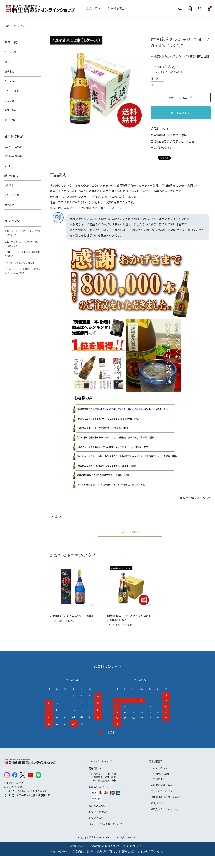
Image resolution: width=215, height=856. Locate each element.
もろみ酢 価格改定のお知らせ (19, 262)
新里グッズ (10, 52)
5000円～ (9, 166)
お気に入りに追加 (181, 97)
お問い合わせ (16, 782)
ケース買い (19, 25)
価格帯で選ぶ (116, 9)
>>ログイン (159, 778)
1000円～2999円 (13, 146)
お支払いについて (98, 786)
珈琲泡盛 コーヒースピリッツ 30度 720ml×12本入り (130, 618)
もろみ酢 (9, 100)
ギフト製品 (10, 110)
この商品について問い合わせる (172, 141)
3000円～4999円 (13, 156)
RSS (153, 803)
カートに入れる (180, 113)
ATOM (160, 803)
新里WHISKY (11, 175)
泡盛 (6, 62)
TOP (6, 25)
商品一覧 (91, 9)
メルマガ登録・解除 (161, 785)
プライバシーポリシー (163, 791)
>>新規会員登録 (161, 773)
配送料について (97, 768)
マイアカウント (159, 768)
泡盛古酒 (9, 71)
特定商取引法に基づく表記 (169, 135)
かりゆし (9, 185)
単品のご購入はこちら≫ (195, 498)
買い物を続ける (161, 147)
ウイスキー (10, 81)
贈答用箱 (9, 204)
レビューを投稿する (130, 531)
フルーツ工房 (11, 195)
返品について (160, 128)
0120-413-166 (16, 787)
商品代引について (98, 812)
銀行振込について (98, 806)
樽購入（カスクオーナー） (165, 809)
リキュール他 (11, 91)
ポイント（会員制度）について (106, 824)
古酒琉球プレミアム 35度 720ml (71, 616)
